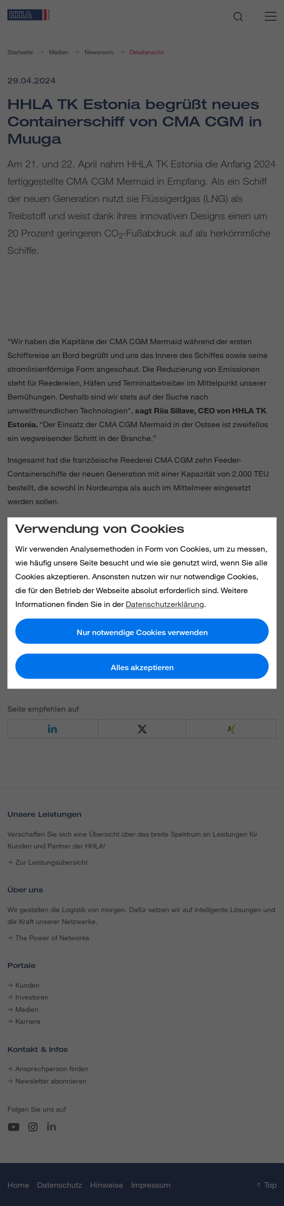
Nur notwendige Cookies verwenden (142, 632)
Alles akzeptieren (142, 667)
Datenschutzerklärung (165, 603)
